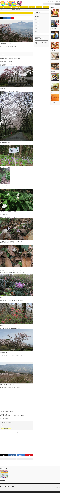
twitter (57, 1)
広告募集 (53, 1)
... (51, 50)
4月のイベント (37, 19)
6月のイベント (37, 22)
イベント (25, 7)
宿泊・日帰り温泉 (17, 7)
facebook (59, 1)
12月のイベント (37, 31)
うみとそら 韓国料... (53, 28)
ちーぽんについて (44, 1)
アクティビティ (15, 15)
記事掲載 (49, 1)
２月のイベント (37, 16)
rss (56, 1)
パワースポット (39, 7)
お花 (20, 15)
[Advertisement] (16, 443)
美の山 (25, 15)
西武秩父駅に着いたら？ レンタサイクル (40, 38)
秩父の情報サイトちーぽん (8, 486)
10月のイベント (37, 28)
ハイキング (22, 15)
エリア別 (46, 7)
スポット (32, 7)
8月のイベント (37, 25)
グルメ (4, 7)
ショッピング (11, 7)
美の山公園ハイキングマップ (6, 428)
